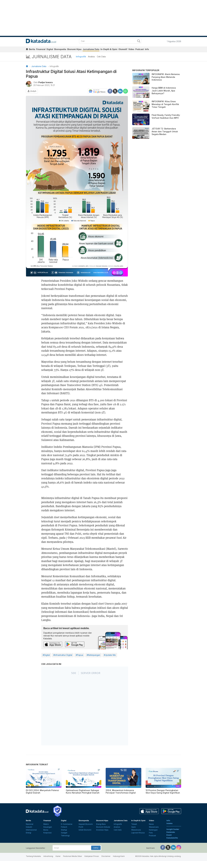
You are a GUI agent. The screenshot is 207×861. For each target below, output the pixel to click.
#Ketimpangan (93, 655)
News (151, 824)
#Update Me (110, 655)
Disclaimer (105, 856)
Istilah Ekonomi (85, 830)
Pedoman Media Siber (72, 856)
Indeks (169, 823)
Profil (81, 827)
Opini (133, 827)
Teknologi (65, 835)
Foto (151, 833)
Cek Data (101, 56)
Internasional (31, 830)
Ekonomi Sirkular (103, 827)
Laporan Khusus (138, 833)
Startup (64, 830)
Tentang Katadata (33, 856)
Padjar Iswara (45, 82)
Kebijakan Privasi (92, 856)
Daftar (95, 848)
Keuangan (47, 827)
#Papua (79, 655)
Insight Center (172, 829)
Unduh (31, 91)
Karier (58, 856)
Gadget (64, 833)
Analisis (91, 56)
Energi (28, 833)
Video (131, 49)
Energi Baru (101, 824)
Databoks (170, 832)
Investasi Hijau (102, 830)
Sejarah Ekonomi (86, 824)
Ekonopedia (60, 49)
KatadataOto (172, 838)
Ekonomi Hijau (74, 49)
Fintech (64, 827)
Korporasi (47, 833)
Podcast (139, 49)
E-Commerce (66, 824)
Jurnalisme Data (91, 49)
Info (147, 49)
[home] (27, 49)
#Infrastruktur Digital (62, 655)
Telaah (134, 824)
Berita (32, 49)
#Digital (46, 655)
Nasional (29, 824)
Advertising (48, 856)
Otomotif (122, 49)
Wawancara (136, 830)
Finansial (40, 49)
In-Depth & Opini (108, 49)
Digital (50, 49)
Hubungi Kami (119, 856)
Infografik (81, 56)
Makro (46, 824)
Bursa (45, 830)
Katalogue (153, 830)
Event (168, 835)
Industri (29, 827)
